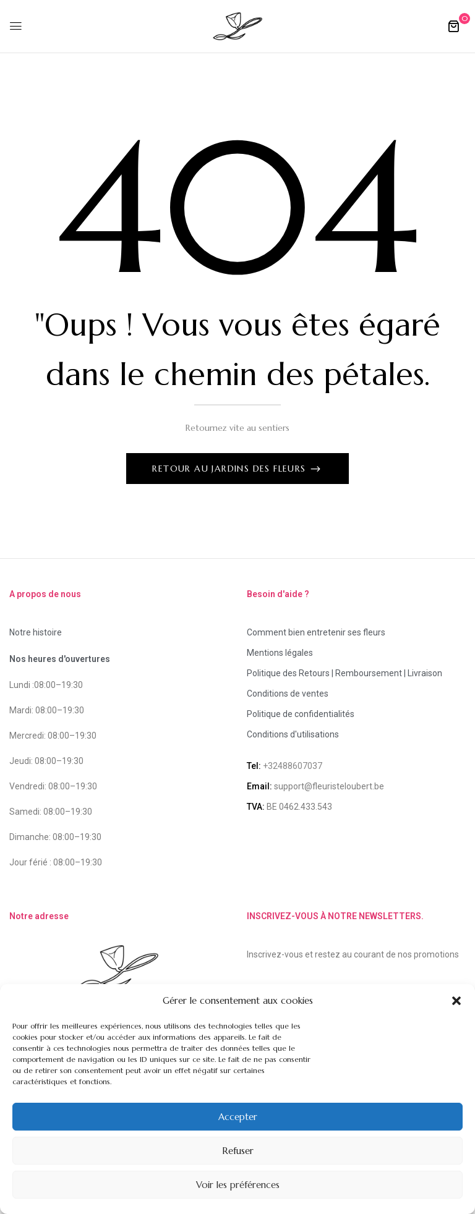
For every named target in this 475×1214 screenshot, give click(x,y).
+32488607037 (292, 766)
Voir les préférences (238, 1185)
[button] (456, 1001)
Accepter (237, 1117)
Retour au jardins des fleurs (230, 468)
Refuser (238, 1151)
